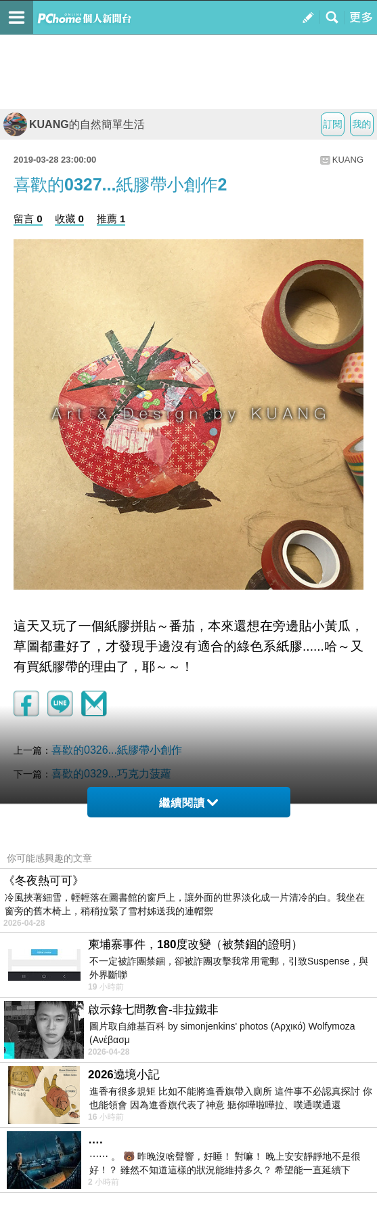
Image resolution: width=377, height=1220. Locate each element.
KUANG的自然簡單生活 (74, 124)
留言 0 (28, 218)
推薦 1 (111, 218)
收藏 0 (69, 218)
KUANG (347, 160)
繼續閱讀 (188, 803)
